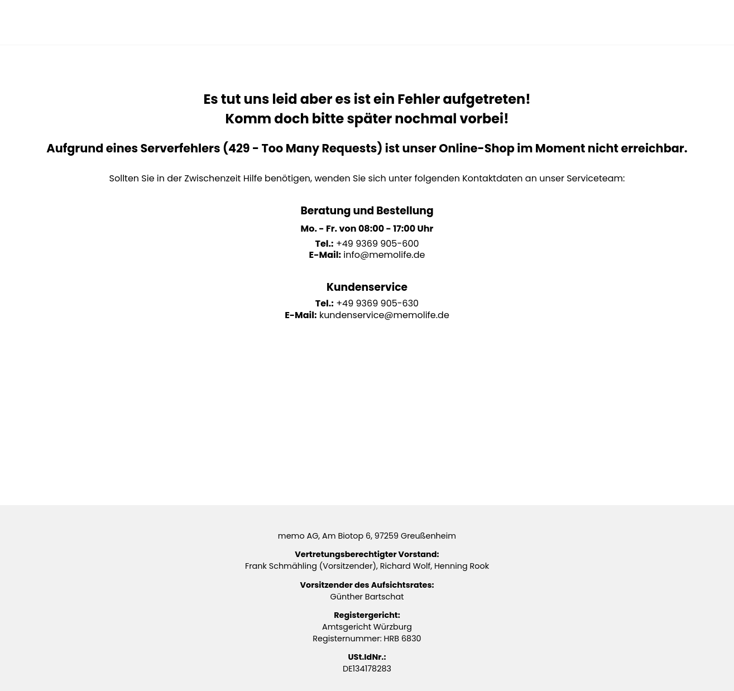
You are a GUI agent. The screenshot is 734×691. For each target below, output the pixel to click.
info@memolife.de (384, 254)
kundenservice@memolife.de (384, 315)
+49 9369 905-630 (377, 303)
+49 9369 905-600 (377, 243)
